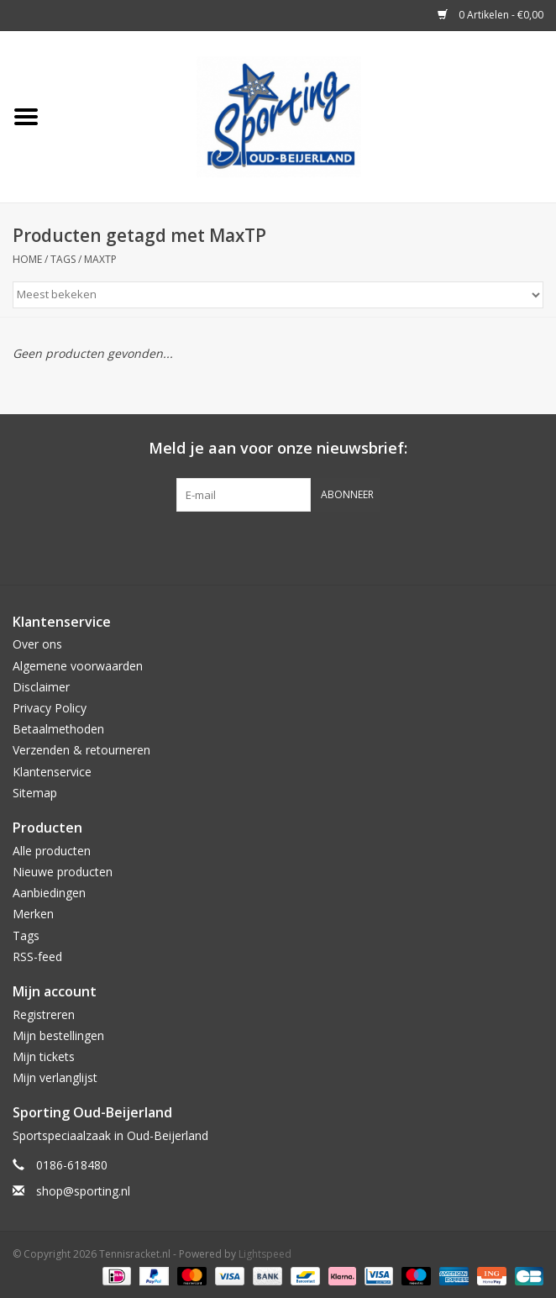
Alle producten (52, 851)
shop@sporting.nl (83, 1191)
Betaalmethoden (58, 729)
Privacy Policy (50, 708)
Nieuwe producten (63, 872)
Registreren (44, 1014)
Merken (33, 914)
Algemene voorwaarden (78, 666)
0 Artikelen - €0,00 (490, 15)
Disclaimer (41, 687)
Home (27, 259)
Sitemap (35, 793)
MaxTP (100, 259)
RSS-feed (37, 956)
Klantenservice (52, 772)
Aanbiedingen (49, 893)
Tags (63, 259)
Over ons (37, 644)
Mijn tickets (44, 1056)
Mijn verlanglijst (55, 1077)
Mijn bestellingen (58, 1035)
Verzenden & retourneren (81, 750)
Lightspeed (265, 1254)
